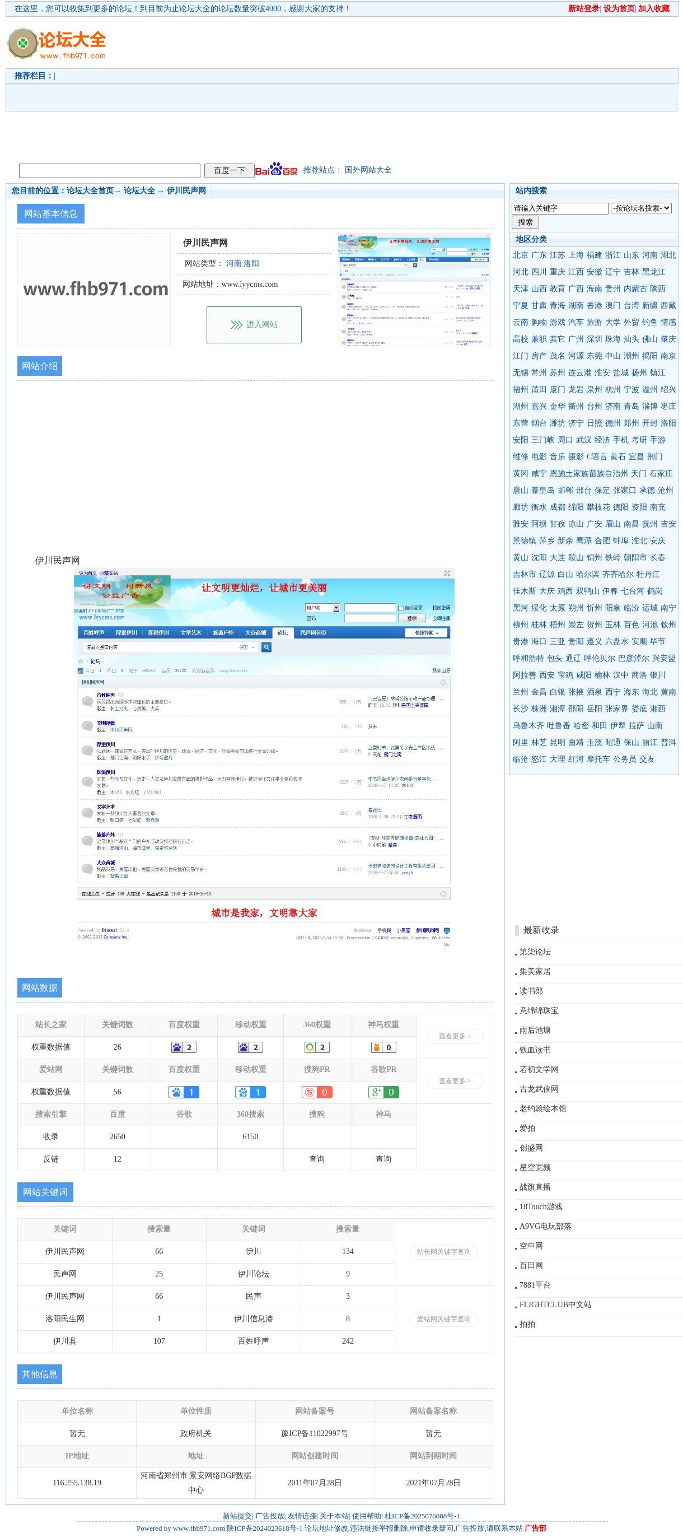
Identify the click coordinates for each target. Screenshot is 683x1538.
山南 (655, 725)
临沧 (520, 759)
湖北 (668, 255)
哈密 (581, 725)
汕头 (631, 339)
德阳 (621, 507)
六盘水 (617, 641)
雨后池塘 (535, 1030)
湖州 (520, 406)
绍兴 (668, 389)
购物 (539, 322)
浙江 (613, 255)
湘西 (658, 709)
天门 (639, 473)
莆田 (539, 389)
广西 (576, 289)
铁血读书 (535, 1050)
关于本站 (334, 1516)
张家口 (625, 490)
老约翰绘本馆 (543, 1108)
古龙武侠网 (539, 1089)
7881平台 (535, 1285)
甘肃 (539, 305)
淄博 (650, 406)
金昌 (539, 692)
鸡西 (565, 591)
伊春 (610, 591)
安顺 (639, 641)
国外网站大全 (368, 170)
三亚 (557, 641)
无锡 (520, 373)
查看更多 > (455, 1036)
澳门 (613, 305)
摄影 (576, 457)
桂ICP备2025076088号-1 (422, 1516)
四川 (539, 272)
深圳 (594, 339)
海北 (650, 692)
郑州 (631, 423)
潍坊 (557, 423)
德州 (613, 423)
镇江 (658, 373)
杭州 (613, 389)
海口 (539, 641)
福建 (594, 255)
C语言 (597, 457)
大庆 (547, 591)
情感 (668, 322)
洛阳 (668, 423)
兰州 (520, 692)
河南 (650, 255)
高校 (520, 339)
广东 (539, 255)
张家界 (617, 709)
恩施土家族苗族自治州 (589, 473)
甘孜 (557, 524)
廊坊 (520, 507)
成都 (557, 507)
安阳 (520, 440)
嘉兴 (539, 406)
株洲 (539, 709)
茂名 (557, 356)
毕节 (658, 641)
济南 (613, 406)
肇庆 (668, 339)
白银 (557, 692)
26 (117, 1047)
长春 (658, 557)
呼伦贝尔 (599, 658)
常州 (539, 373)
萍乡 (547, 541)
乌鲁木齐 (528, 725)
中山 (613, 356)
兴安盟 (664, 658)
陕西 (658, 289)
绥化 (539, 608)
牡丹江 (648, 574)
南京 (668, 356)
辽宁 (613, 272)
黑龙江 (654, 272)
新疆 (650, 305)
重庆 (557, 272)
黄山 (520, 557)
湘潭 (557, 709)
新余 (565, 541)
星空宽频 (535, 1167)
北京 (520, 255)
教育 (557, 289)
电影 (539, 457)
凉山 (576, 524)
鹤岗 (655, 591)
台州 (594, 406)
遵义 (594, 641)
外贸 (631, 322)
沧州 (665, 490)
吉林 (631, 272)
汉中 (621, 675)
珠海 (613, 339)
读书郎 (531, 991)
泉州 (594, 389)
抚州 (650, 524)
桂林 (539, 625)
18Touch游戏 (541, 1207)
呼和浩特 (528, 658)
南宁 (668, 608)
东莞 (594, 356)
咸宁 (539, 473)
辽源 (547, 574)
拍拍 (527, 1324)
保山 (631, 742)
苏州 (557, 373)
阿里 (520, 742)
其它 (557, 339)
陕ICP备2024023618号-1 (264, 1528)
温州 (650, 389)
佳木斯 (524, 591)
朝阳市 (635, 557)
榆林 (602, 675)
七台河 (632, 591)
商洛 (639, 675)
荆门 (655, 457)
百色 (631, 625)
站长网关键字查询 (444, 1252)
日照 (594, 423)
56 (117, 1092)
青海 (557, 305)
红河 (576, 759)
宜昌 (636, 457)
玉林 (613, 625)
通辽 (573, 658)
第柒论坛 (535, 952)
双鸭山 (588, 591)
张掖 (576, 692)
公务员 (625, 759)
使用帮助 (366, 1516)
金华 (557, 406)
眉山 (613, 524)
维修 (520, 457)
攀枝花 (598, 507)
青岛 (631, 406)
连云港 (580, 373)
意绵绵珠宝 (539, 1010)
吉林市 (524, 574)
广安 (594, 524)
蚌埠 (621, 541)
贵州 (613, 289)
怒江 (539, 759)
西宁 (613, 692)
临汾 (631, 608)
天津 (520, 289)
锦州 (594, 557)
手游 (658, 440)
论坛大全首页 (90, 191)
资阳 (639, 507)
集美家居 (535, 971)
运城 (650, 608)
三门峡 (543, 440)
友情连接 (302, 1516)
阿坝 (539, 524)
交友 (647, 759)
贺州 (594, 625)
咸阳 (584, 675)
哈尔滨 (588, 574)
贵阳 (576, 641)
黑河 (520, 608)
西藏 (668, 305)
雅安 (520, 524)
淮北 (639, 541)
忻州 (594, 608)
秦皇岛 (543, 490)
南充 (658, 507)
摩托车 (598, 759)
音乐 (557, 457)
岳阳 (594, 709)
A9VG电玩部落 (546, 1226)
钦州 (668, 625)
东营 (520, 423)
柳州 (520, 625)
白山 (565, 574)
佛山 (650, 339)
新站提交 (237, 1516)
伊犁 (618, 725)
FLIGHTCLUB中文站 (556, 1305)
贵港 (520, 641)
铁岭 (613, 557)
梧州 (557, 625)
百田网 (531, 1265)
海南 (594, 289)
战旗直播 (535, 1187)
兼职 (539, 339)
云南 (520, 322)
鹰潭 (584, 541)
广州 (576, 339)
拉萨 (636, 725)
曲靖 (576, 742)
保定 (602, 490)
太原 (557, 608)
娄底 (639, 709)
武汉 (584, 440)
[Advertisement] (211, 87)
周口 (565, 440)
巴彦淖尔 (633, 658)
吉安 (668, 524)
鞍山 (576, 557)
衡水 (539, 507)
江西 (576, 272)
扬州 (639, 373)
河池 (650, 625)
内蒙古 (635, 289)
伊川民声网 (186, 191)
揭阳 (650, 356)
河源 (576, 356)
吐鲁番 (558, 725)
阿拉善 (524, 675)
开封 (650, 423)
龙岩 (576, 389)
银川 (658, 675)
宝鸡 (565, 675)
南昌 (631, 524)
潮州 (631, 356)
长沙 (520, 709)
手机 (621, 440)
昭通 (613, 742)
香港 (594, 305)
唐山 (520, 490)
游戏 (557, 322)
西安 (547, 675)
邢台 (584, 490)
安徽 (594, 272)
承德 (647, 490)
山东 (631, 255)
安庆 (658, 541)
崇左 (576, 625)
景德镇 (524, 541)
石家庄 (661, 473)
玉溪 (594, 742)
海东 (631, 692)
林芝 (539, 742)
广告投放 (269, 1516)
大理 (557, 759)
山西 (539, 289)
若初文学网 (539, 1069)
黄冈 (520, 473)
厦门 (557, 389)
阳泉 (613, 608)
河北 (520, 272)
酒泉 (594, 692)
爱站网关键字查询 (444, 1319)
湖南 (576, 305)
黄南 (668, 692)
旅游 (594, 322)
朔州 (576, 608)
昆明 (557, 742)
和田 (599, 725)
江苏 (557, 255)
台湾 (631, 305)
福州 (520, 389)
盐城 (621, 373)
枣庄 (668, 406)
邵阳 (576, 709)
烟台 (539, 423)
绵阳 (576, 507)
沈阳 (539, 557)
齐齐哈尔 (618, 574)
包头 (555, 658)
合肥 (602, 541)
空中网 (531, 1246)
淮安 (602, 373)
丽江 (650, 742)
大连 (557, 557)
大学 (613, 322)
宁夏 (520, 305)
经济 (602, 440)
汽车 (576, 322)
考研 (639, 440)
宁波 (631, 389)
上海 (576, 255)
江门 (520, 356)
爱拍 (527, 1128)
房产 (539, 356)
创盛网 (531, 1148)
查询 (317, 1159)
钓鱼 (650, 322)
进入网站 (262, 324)
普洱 (668, 742)
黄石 (618, 457)
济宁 (576, 423)
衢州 (576, 406)
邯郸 (565, 490)
